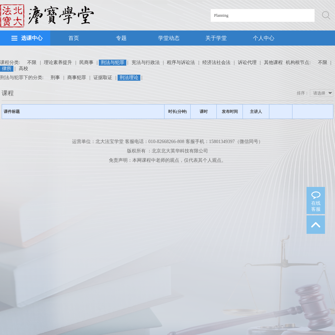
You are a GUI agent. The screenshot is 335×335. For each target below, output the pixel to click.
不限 (32, 62)
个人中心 (263, 38)
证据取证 (102, 77)
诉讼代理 (247, 62)
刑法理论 (129, 77)
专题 (121, 38)
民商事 (86, 62)
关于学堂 (216, 38)
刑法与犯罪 (112, 62)
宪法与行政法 (146, 62)
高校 (23, 68)
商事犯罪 (76, 77)
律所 (6, 68)
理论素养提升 (58, 62)
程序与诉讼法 (181, 62)
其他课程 (273, 62)
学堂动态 (169, 38)
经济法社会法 (216, 62)
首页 (73, 38)
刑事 (55, 77)
